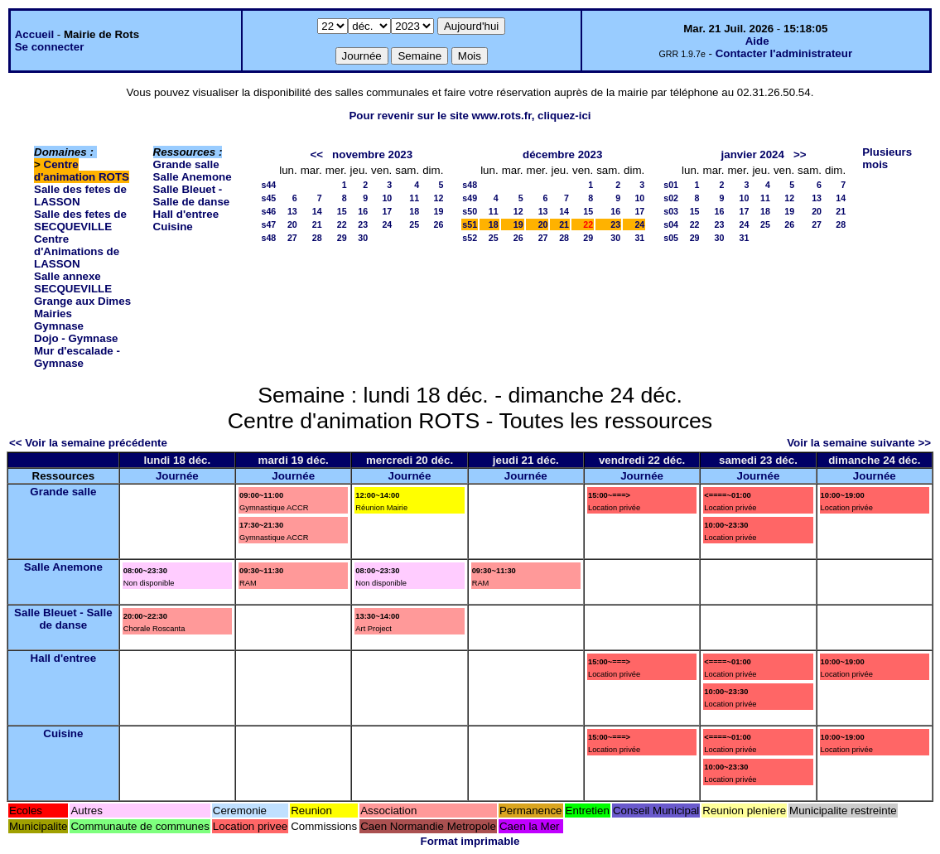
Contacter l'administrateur (784, 53)
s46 (268, 211)
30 (363, 238)
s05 (670, 238)
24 (387, 224)
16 (363, 211)
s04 (670, 224)
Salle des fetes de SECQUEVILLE (80, 220)
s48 (268, 238)
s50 (469, 211)
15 (342, 211)
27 (292, 238)
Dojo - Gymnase (76, 338)
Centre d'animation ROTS (81, 170)
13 (292, 211)
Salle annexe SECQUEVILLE (73, 282)
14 (317, 211)
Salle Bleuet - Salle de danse (191, 195)
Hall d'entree (186, 214)
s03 (670, 211)
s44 (268, 185)
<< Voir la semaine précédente (88, 443)
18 (414, 211)
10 (387, 198)
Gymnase (59, 326)
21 (317, 224)
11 (414, 198)
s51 (469, 224)
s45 (268, 198)
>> (800, 154)
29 (342, 238)
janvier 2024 (752, 154)
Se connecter (49, 47)
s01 (670, 185)
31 (639, 238)
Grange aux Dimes (82, 301)
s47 (268, 224)
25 (414, 224)
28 (317, 238)
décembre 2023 (562, 154)
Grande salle (186, 164)
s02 (670, 198)
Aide (757, 41)
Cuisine (173, 226)
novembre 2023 (372, 154)
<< (316, 154)
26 (439, 224)
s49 (469, 198)
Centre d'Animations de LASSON (76, 251)
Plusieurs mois (887, 158)
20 (292, 224)
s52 (469, 238)
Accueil (34, 34)
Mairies (53, 313)
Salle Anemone (192, 177)
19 (439, 211)
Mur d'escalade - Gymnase (77, 357)
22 (342, 224)
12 (439, 198)
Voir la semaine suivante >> (859, 443)
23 (363, 224)
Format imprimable (470, 841)
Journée (177, 476)
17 (387, 211)
